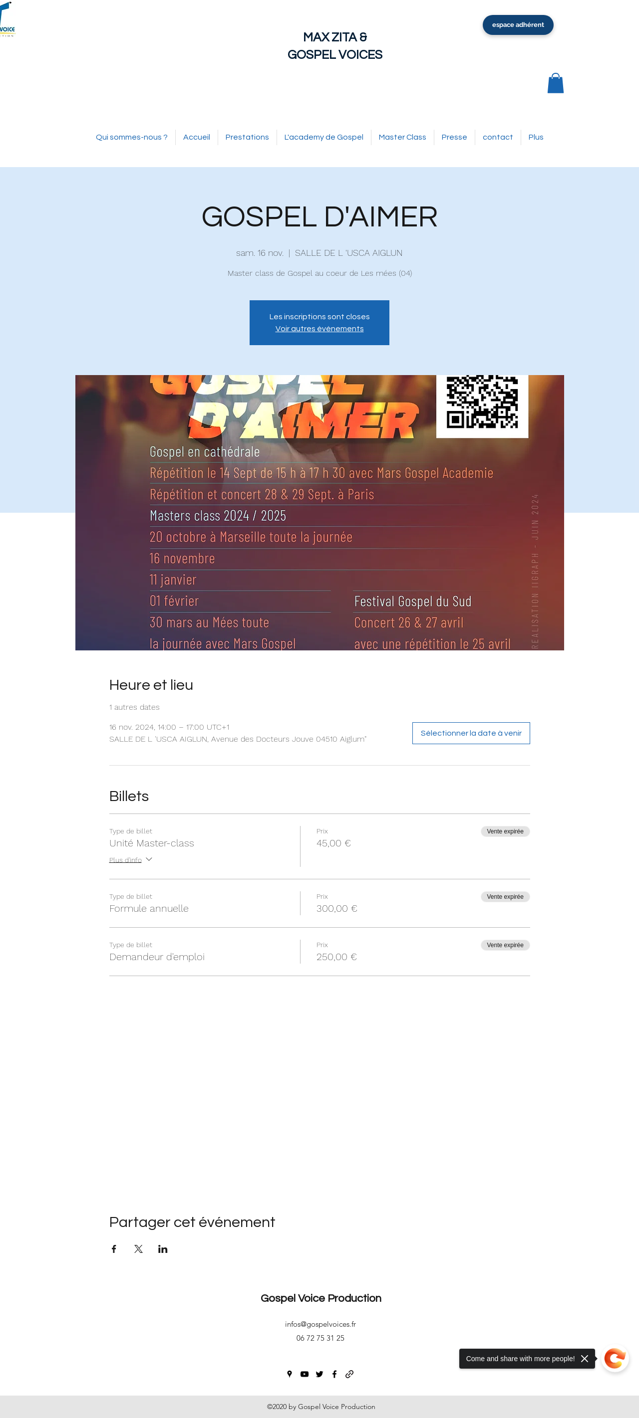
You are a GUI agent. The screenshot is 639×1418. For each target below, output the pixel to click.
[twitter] (319, 1374)
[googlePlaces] (290, 1374)
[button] (555, 83)
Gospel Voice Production (321, 1298)
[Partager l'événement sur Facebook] (114, 1249)
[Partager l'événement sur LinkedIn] (163, 1249)
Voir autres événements (320, 329)
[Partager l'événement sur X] (138, 1249)
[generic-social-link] (349, 1374)
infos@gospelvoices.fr (320, 1324)
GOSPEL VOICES (335, 54)
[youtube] (305, 1374)
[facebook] (334, 1374)
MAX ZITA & (335, 37)
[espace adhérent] (518, 25)
